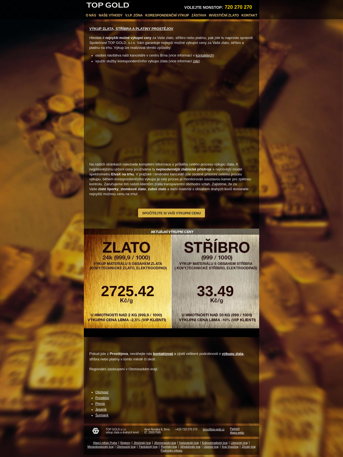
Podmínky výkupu (171, 450)
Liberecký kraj (239, 442)
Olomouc (101, 392)
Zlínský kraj (249, 446)
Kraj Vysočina (230, 446)
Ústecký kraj (211, 446)
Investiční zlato (224, 15)
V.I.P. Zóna (134, 15)
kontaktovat (163, 354)
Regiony (125, 442)
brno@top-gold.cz (213, 429)
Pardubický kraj (148, 446)
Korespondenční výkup (167, 15)
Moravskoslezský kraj (100, 446)
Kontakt (249, 15)
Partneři (234, 428)
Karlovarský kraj (189, 442)
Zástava (198, 15)
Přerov (100, 404)
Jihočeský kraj (142, 442)
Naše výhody (110, 15)
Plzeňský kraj (169, 446)
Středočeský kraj (190, 446)
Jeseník (101, 409)
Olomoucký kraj (126, 446)
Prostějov (102, 398)
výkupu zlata (232, 354)
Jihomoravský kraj (165, 442)
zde (196, 61)
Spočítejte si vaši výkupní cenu (171, 213)
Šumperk (101, 415)
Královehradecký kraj (214, 442)
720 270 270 (238, 7)
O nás (91, 15)
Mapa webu (237, 432)
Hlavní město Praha (105, 442)
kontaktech (204, 55)
